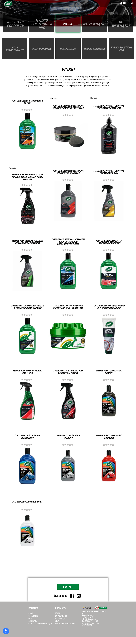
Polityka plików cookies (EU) (40, 624)
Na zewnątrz (61, 618)
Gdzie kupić (33, 616)
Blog (30, 618)
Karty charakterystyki (65, 624)
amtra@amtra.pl (93, 623)
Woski (57, 613)
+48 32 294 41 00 (91, 621)
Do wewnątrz (61, 616)
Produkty (60, 608)
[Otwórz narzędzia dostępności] (6, 631)
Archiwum (32, 621)
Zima (57, 621)
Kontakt (68, 587)
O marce (31, 613)
